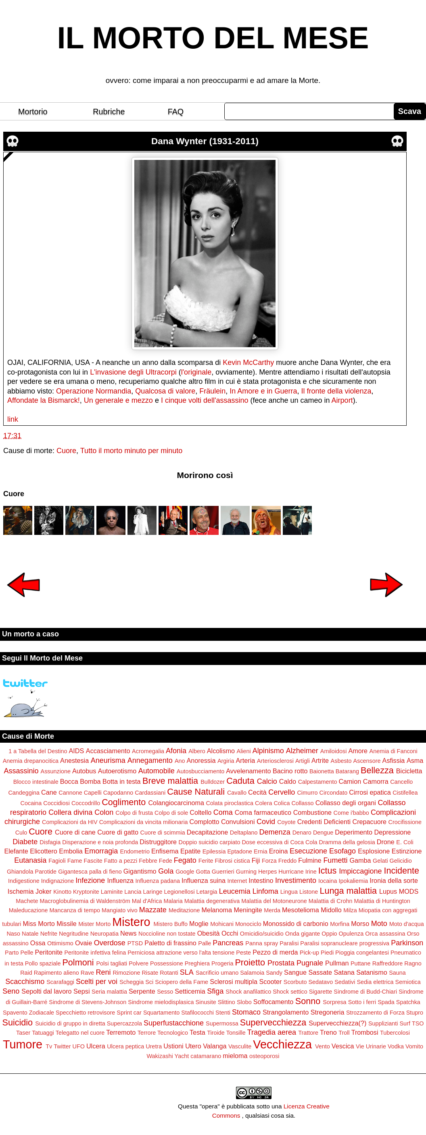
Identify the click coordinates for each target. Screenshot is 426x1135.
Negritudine (74, 933)
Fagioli (56, 860)
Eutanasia (30, 860)
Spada (386, 1002)
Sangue (295, 972)
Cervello (281, 792)
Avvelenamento (248, 771)
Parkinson (407, 943)
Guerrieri (223, 871)
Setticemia (190, 991)
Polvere (138, 963)
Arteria (245, 760)
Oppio (329, 933)
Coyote (286, 822)
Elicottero (43, 851)
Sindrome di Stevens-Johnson (87, 1002)
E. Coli (404, 842)
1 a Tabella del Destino (37, 751)
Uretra (154, 1046)
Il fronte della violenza (336, 391)
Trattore (308, 1032)
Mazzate (153, 910)
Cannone (70, 792)
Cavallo (236, 792)
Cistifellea (405, 792)
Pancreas (228, 943)
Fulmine (310, 860)
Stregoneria (328, 1012)
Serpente (142, 991)
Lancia (132, 892)
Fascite (93, 860)
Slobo (244, 1002)
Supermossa (222, 1023)
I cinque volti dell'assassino (204, 400)
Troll (343, 1032)
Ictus (327, 871)
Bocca (69, 781)
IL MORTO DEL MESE (213, 38)
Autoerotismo (117, 771)
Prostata (280, 963)
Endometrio (135, 851)
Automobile (156, 771)
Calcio (267, 781)
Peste (243, 952)
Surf (404, 1023)
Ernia (260, 851)
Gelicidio (401, 860)
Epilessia (214, 851)
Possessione (166, 963)
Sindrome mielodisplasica (161, 1002)
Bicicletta (409, 771)
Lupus (388, 891)
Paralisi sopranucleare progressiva (344, 943)
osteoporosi (264, 1056)
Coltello (200, 812)
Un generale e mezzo (118, 400)
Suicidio (17, 1022)
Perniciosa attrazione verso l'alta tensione (180, 952)
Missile (66, 923)
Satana (344, 972)
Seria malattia (109, 991)
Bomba (90, 781)
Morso (360, 923)
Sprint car (129, 1012)
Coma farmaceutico (263, 812)
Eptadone (239, 851)
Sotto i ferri (362, 1002)
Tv (49, 1046)
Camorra (375, 781)
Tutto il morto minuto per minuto (131, 451)
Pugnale (310, 963)
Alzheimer (302, 751)
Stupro (414, 1012)
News (128, 933)
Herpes (267, 871)
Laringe (153, 892)
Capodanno (118, 792)
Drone (386, 841)
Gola (165, 871)
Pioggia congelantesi (362, 952)
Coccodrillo (85, 803)
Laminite (112, 892)
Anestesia (74, 760)
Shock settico (290, 991)
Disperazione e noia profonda (100, 842)
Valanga (214, 1046)
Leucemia (235, 891)
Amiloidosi (333, 751)
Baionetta (321, 771)
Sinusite (205, 1002)
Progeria (222, 963)
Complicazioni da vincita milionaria (143, 822)
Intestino (260, 880)
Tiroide (215, 1032)
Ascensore (367, 761)
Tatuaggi (43, 1032)
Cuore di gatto (117, 832)
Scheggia (131, 982)
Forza (269, 860)
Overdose (109, 943)
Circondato (334, 792)
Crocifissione (405, 822)
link (12, 419)
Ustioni (173, 1046)
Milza (350, 910)
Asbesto (341, 761)
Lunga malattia (348, 891)
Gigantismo (140, 871)
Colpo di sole (171, 813)
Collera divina (70, 812)
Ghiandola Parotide (31, 871)
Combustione (312, 812)
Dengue (323, 832)
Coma (223, 812)
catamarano (205, 1056)
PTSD (135, 943)
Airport (342, 400)
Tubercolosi (395, 1032)
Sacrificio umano (217, 972)
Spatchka (408, 1002)
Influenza (120, 880)
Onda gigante (302, 933)
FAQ (176, 111)
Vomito (414, 1046)
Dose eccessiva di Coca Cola (279, 842)
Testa (197, 1032)
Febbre (148, 860)
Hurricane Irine (297, 871)
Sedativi (344, 982)
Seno (10, 991)
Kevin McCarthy (248, 362)
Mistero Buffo (171, 924)
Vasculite (239, 1046)
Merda (272, 910)
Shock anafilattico (248, 991)
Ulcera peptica (125, 1046)
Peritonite (49, 952)
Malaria (172, 901)
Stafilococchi (197, 1012)
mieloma (235, 1055)
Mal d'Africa (147, 901)
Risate (150, 972)
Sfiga (215, 991)
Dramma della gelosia (347, 842)
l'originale (196, 372)
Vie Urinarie (371, 1046)
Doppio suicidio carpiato (209, 842)
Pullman (337, 963)
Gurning (246, 871)
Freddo (287, 860)
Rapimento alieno (56, 972)
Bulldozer (212, 782)
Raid (26, 972)
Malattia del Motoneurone (274, 901)
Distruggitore (158, 841)
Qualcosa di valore (165, 391)
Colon (103, 812)
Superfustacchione (174, 1023)
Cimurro (307, 792)
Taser (23, 1032)
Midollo (331, 909)
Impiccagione (360, 871)
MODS (409, 891)
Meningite (248, 909)
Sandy (274, 972)
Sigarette (320, 991)
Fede (165, 860)
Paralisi (289, 943)
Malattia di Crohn (331, 901)
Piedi (327, 952)
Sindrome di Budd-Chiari (365, 991)
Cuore (66, 451)
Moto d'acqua (406, 924)
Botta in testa (121, 781)
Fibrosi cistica (232, 860)
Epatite (190, 851)
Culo (21, 832)
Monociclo (248, 924)
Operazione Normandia (93, 391)
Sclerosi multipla (233, 981)
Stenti (222, 1012)
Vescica (343, 1046)
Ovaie (83, 943)
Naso (13, 933)
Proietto (250, 962)
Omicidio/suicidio (262, 933)
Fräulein (212, 391)
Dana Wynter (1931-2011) (205, 141)
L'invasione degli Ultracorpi (133, 372)
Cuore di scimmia (162, 832)
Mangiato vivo (120, 910)
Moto (379, 924)
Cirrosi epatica (369, 792)
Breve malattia (170, 781)
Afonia (176, 751)
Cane (49, 792)
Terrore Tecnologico (163, 1032)
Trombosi (364, 1032)
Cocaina (31, 803)
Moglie (199, 923)
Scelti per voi (96, 982)
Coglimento (124, 802)
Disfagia (50, 842)
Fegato (185, 860)
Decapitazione (207, 832)
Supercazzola (124, 1023)
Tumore (22, 1044)
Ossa (38, 943)
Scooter (270, 981)
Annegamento (150, 760)
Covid (266, 822)
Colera (263, 803)
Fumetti (335, 860)
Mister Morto (94, 924)
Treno (328, 1032)
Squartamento (161, 1012)
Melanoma (216, 909)
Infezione (90, 880)
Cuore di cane (75, 832)
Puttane (361, 963)
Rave (87, 972)
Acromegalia (148, 751)
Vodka (396, 1046)
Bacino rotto (290, 771)
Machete (27, 901)
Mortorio (33, 111)
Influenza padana (158, 881)
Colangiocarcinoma (176, 802)
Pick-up (309, 952)
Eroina (278, 851)
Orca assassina (385, 933)
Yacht (182, 1056)
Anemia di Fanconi (394, 751)
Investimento (295, 880)
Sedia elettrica (375, 982)
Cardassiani (150, 792)
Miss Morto (39, 923)
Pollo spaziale (43, 963)
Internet (237, 881)
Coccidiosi (56, 803)
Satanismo (371, 972)
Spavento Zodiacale (28, 1012)
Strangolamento (286, 1012)
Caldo (287, 781)
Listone (308, 892)
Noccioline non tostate (167, 933)
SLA (187, 972)
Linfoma (265, 891)
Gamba (360, 860)
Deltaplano (244, 832)
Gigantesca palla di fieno (90, 871)
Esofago (342, 851)
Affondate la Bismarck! (43, 400)
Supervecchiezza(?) (337, 1023)
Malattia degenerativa (212, 901)
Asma (415, 760)
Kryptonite (86, 892)
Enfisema (164, 851)
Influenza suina (204, 880)
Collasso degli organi (345, 802)
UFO (79, 1046)
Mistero (131, 921)
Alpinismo (268, 751)
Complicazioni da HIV (70, 822)
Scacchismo (24, 982)
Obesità (208, 933)
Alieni (244, 751)
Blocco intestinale (35, 782)
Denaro (301, 832)
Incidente (401, 871)
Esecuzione (308, 851)
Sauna (397, 972)
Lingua (289, 892)
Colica (282, 803)
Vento (322, 1046)
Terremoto (121, 1032)
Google (184, 871)
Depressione (392, 832)
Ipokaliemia (353, 881)
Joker (44, 891)
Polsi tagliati (111, 963)
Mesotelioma (300, 909)
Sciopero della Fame (181, 982)
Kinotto (62, 892)
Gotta (203, 871)
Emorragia (101, 851)
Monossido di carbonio (295, 923)
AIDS (76, 750)
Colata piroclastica (229, 803)
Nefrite (48, 933)
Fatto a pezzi (120, 860)
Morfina (339, 924)
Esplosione (374, 851)
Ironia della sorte (394, 880)
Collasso (302, 803)
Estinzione (407, 851)
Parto (12, 952)
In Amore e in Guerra (263, 391)
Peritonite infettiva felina (95, 952)
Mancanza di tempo (74, 910)
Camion (349, 781)
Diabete (25, 842)
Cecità (257, 792)
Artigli (302, 761)
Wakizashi (160, 1056)
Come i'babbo (351, 813)
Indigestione (24, 881)
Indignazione (57, 881)
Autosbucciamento (200, 771)
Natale (30, 933)
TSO (418, 1023)
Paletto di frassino (170, 943)
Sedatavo (320, 982)
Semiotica (408, 982)
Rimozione (126, 972)
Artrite (320, 760)
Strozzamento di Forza (375, 1012)
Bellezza (377, 770)
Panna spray (261, 943)
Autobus (84, 771)
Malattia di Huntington (382, 901)
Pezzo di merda (275, 952)
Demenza (274, 832)
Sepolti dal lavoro (46, 991)
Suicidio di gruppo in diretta (70, 1023)
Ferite (205, 860)
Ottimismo (60, 943)
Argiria (225, 761)
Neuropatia (104, 933)
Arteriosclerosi (275, 761)
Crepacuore (370, 821)
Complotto (204, 821)
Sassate (320, 972)
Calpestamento (317, 782)
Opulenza (351, 933)
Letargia (206, 892)
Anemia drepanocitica (30, 761)
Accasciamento (108, 750)
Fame (74, 860)
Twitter (62, 1046)
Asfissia (393, 760)
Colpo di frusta (134, 813)
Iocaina (327, 881)
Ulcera (95, 1046)
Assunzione (56, 771)
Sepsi (81, 991)
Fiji (256, 860)
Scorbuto (295, 982)
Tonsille (236, 1032)
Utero (193, 1046)
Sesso (165, 991)
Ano (180, 761)
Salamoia (252, 972)
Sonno (307, 1001)
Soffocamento (273, 1001)
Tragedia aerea (271, 1032)
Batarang (347, 771)
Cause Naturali (196, 792)
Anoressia (200, 760)
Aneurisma (108, 760)
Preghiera (197, 963)
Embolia (70, 851)
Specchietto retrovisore (85, 1012)
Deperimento (353, 832)
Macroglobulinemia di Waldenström (85, 901)
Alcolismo (221, 750)
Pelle (27, 952)
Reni (103, 972)
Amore (358, 750)
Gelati (380, 860)
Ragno (412, 963)
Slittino (226, 1002)
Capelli (93, 792)
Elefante (16, 851)
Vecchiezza (282, 1044)
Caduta (240, 781)
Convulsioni (238, 821)
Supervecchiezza (273, 1022)
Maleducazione (28, 910)
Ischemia (21, 891)
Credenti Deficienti (324, 821)
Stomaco (246, 1012)
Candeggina (24, 792)
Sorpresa (334, 1002)
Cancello (401, 782)
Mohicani (222, 924)
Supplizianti (383, 1023)
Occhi (229, 933)
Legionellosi (179, 892)
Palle (204, 943)
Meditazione (184, 910)
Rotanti (169, 972)
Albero (196, 751)
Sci (149, 982)
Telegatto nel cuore (80, 1032)
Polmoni (78, 962)
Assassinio (21, 771)
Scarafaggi (60, 982)
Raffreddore (387, 963)
